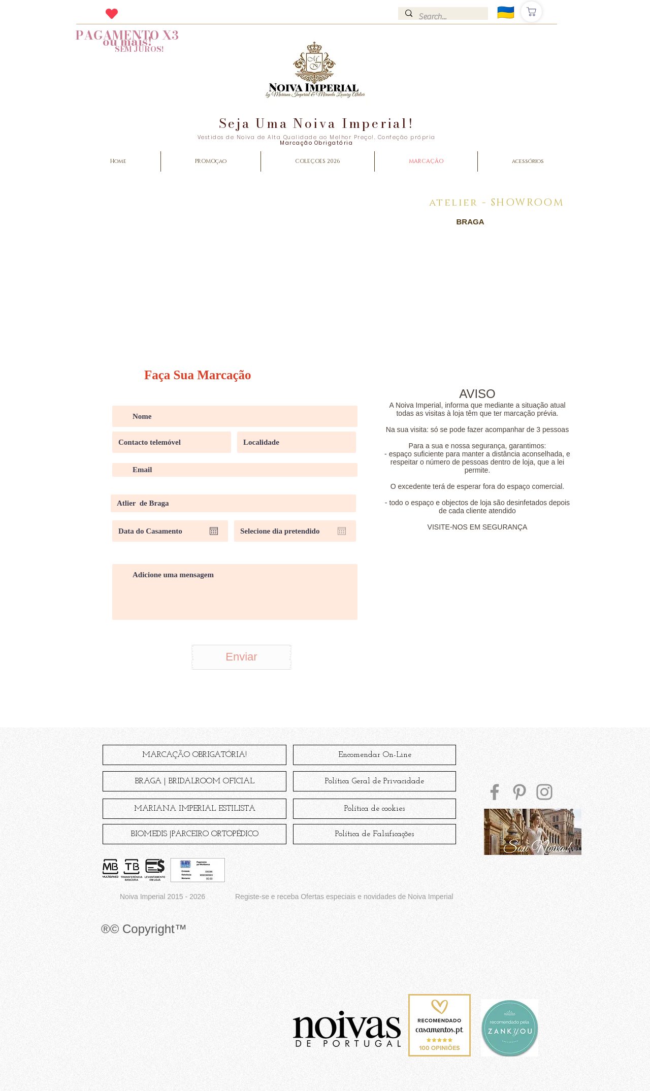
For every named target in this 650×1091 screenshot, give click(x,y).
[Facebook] (494, 792)
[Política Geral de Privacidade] (374, 781)
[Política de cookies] (374, 809)
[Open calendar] (214, 531)
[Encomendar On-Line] (374, 755)
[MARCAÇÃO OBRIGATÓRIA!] (194, 755)
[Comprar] (531, 12)
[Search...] (445, 16)
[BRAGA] (470, 221)
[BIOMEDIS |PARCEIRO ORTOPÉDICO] (194, 834)
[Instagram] (544, 792)
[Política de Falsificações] (374, 834)
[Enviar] (241, 657)
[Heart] (111, 13)
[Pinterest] (519, 792)
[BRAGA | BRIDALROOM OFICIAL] (194, 781)
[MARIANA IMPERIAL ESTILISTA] (194, 809)
